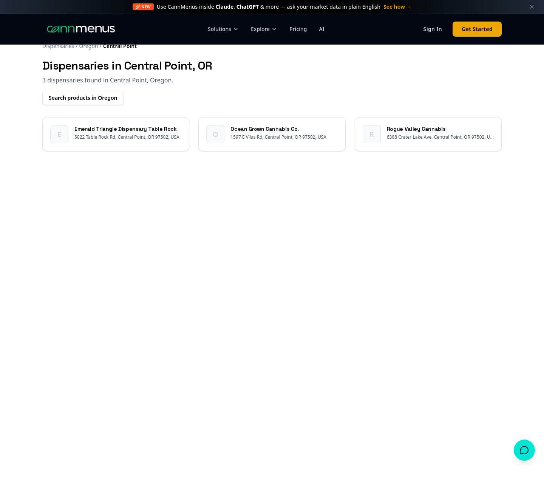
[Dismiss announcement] (532, 7)
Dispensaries (58, 46)
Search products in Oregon (83, 97)
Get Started (477, 29)
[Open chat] (524, 450)
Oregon (88, 46)
